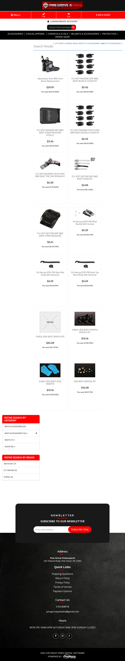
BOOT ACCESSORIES (111, 43)
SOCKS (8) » (9, 446)
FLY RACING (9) (10, 470)
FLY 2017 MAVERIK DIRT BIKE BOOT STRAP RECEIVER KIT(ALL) (50, 132)
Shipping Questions (62, 574)
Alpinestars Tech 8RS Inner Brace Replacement (50, 79)
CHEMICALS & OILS (58, 34)
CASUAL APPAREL (35, 34)
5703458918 (62, 606)
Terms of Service (62, 587)
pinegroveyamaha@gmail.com (62, 611)
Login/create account (62, 21)
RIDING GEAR (62, 37)
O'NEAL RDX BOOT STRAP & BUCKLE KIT (85, 331)
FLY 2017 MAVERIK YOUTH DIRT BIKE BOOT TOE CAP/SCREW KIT (50, 175)
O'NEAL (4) (8, 477)
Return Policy (62, 578)
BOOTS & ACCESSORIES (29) (15, 427)
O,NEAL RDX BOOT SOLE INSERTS (50, 382)
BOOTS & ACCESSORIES (89, 43)
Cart (68, 15)
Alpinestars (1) (10, 464)
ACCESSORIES (15, 34)
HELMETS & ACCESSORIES (85, 34)
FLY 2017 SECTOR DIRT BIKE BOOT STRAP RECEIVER (50, 234)
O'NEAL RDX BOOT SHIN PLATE (50, 336)
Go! (72, 27)
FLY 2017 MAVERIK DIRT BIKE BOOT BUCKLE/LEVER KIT (84, 79)
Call (43, 15)
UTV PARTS (60, 43)
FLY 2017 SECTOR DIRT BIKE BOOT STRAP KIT (85, 177)
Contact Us (62, 600)
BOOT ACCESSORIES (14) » (16, 433)
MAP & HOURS (103, 15)
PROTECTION (109, 34)
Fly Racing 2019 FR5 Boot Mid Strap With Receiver (50, 273)
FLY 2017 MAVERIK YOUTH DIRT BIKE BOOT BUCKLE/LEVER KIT (85, 131)
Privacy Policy (62, 582)
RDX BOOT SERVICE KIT (85, 381)
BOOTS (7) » (9, 440)
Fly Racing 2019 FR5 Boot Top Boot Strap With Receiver (85, 273)
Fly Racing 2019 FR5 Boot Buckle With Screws (85, 222)
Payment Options (62, 591)
